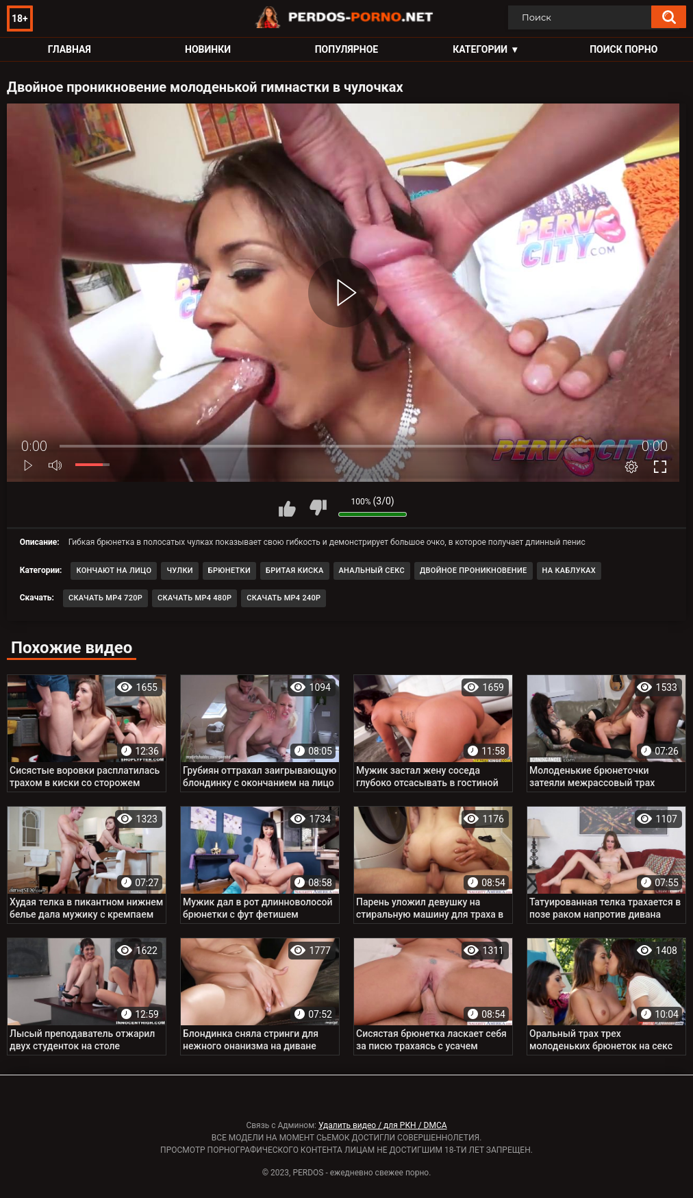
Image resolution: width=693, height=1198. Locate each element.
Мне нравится (287, 508)
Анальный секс (372, 570)
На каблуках (569, 570)
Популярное (347, 49)
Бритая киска (295, 570)
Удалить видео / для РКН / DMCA (382, 1125)
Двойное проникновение (473, 570)
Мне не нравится (317, 508)
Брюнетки (229, 570)
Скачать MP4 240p (283, 598)
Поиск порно (623, 49)
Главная (69, 49)
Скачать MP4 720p (105, 598)
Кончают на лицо (113, 570)
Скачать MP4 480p (194, 598)
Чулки (179, 570)
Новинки (208, 49)
